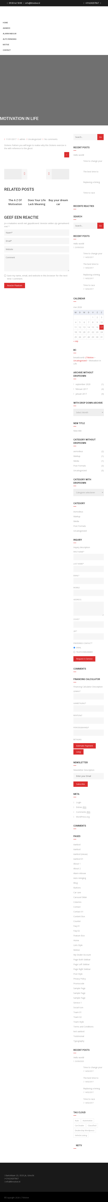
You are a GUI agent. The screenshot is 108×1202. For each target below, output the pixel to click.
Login (78, 802)
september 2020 (83, 384)
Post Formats (79, 465)
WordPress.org (83, 816)
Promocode (78, 983)
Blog (75, 883)
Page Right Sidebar (82, 969)
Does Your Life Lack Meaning (37, 202)
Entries (81, 807)
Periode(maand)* (81, 727)
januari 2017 (81, 393)
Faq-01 (76, 926)
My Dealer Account (82, 954)
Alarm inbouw (9, 34)
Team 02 (77, 1017)
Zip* (75, 631)
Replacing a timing (91, 182)
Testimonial (78, 1036)
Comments (83, 812)
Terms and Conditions (83, 1026)
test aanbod (78, 1031)
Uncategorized (34, 139)
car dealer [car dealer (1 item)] (79, 1125)
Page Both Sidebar (81, 959)
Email (77, 647)
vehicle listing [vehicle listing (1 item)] (81, 1135)
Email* (76, 575)
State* (76, 619)
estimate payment (84, 745)
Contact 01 (78, 911)
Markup (76, 456)
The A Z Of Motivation (15, 202)
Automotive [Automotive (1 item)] (87, 1120)
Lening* (77, 691)
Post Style (78, 974)
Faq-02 (76, 930)
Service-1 (77, 1002)
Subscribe (80, 784)
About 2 (77, 868)
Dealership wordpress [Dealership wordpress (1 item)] (84, 1130)
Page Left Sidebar (81, 964)
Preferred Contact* (82, 643)
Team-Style (78, 1021)
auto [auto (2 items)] (77, 1120)
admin (21, 139)
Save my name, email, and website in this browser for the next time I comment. (37, 277)
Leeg (78, 751)
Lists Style (78, 945)
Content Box (79, 916)
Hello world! (78, 155)
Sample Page (79, 988)
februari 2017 (82, 389)
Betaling (77, 739)
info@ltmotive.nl (32, 3)
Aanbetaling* (79, 703)
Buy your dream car (58, 202)
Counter (77, 921)
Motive (6, 45)
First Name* (78, 551)
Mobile (76, 587)
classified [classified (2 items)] (92, 1125)
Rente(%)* (77, 715)
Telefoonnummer (83, 652)
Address (77, 599)
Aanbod (6, 28)
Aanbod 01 (78, 859)
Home (5, 23)
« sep (75, 341)
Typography (78, 1041)
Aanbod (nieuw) (80, 854)
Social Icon (78, 1007)
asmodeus (78, 451)
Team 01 (77, 1012)
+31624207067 (12, 1178)
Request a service (84, 658)
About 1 (77, 863)
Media (76, 461)
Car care (77, 892)
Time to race (89, 192)
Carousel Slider (80, 897)
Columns (77, 902)
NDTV (79, 1145)
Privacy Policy (79, 978)
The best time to (90, 171)
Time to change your (92, 161)
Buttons (77, 887)
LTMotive (24, 1197)
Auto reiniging (9, 39)
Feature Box (79, 935)
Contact (7, 50)
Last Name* (78, 563)
